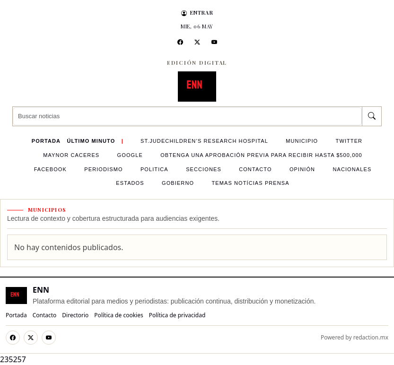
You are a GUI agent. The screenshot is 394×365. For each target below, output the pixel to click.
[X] (197, 42)
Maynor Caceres (71, 155)
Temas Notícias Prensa (250, 183)
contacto (255, 169)
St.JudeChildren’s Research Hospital (204, 141)
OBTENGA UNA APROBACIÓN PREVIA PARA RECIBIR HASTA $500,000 (261, 155)
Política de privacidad (177, 315)
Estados (130, 183)
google (130, 155)
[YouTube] (214, 42)
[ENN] (197, 86)
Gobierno (178, 183)
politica (154, 169)
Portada (46, 141)
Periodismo (103, 169)
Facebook (50, 169)
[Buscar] (371, 116)
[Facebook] (180, 42)
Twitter (349, 141)
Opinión (302, 169)
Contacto (45, 315)
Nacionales (352, 169)
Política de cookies (118, 315)
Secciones (203, 169)
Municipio (302, 141)
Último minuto (91, 141)
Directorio (75, 315)
